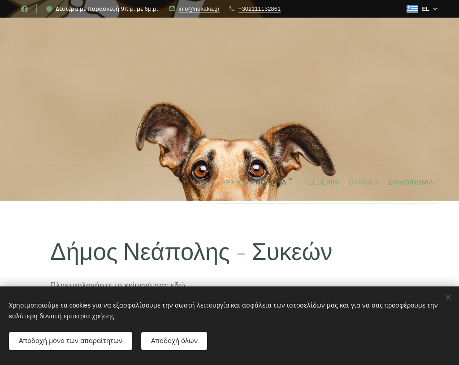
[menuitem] (190, 182)
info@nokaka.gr (199, 8)
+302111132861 (259, 8)
